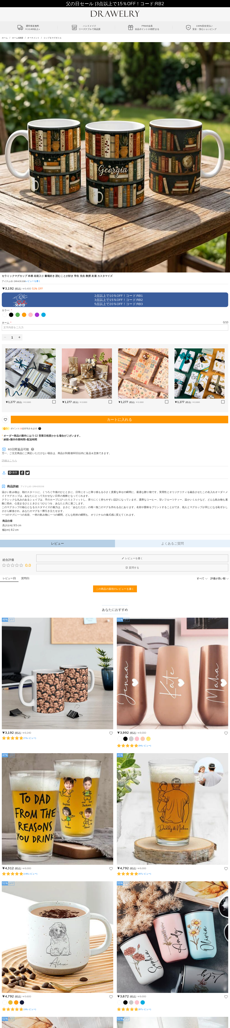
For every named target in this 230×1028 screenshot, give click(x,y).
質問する (132, 567)
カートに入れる (119, 419)
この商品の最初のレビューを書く (115, 588)
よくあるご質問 (172, 543)
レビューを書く (132, 558)
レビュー (57, 543)
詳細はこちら (9, 460)
